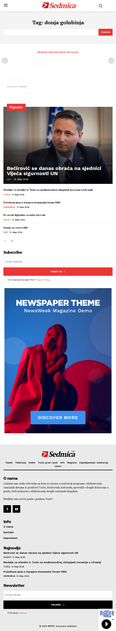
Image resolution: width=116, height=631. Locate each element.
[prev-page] (5, 61)
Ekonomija (9, 207)
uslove (23, 613)
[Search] (105, 32)
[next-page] (11, 241)
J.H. (9, 179)
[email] (58, 261)
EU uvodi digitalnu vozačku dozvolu (24, 215)
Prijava (58, 604)
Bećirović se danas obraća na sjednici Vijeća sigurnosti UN (54, 170)
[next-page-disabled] (111, 61)
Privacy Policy (42, 280)
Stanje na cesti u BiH (15, 227)
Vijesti (7, 557)
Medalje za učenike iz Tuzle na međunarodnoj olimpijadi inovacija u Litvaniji (48, 189)
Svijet (7, 220)
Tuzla (6, 194)
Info (5, 232)
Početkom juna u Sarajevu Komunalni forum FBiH (31, 202)
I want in (58, 271)
